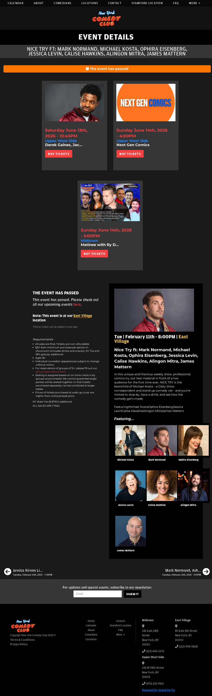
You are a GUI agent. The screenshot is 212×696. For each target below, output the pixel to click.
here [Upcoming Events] (77, 304)
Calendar (15, 3)
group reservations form (51, 371)
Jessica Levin (125, 505)
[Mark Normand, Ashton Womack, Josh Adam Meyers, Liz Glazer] (186, 572)
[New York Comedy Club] (106, 18)
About (39, 3)
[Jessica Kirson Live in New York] (28, 572)
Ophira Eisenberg (188, 459)
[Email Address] (97, 593)
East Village (82, 316)
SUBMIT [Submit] (132, 594)
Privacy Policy (19, 644)
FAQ (176, 3)
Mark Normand (156, 459)
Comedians (62, 3)
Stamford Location (147, 3)
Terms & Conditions (22, 640)
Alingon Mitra (188, 505)
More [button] (194, 3)
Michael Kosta (125, 459)
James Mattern (125, 550)
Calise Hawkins (157, 505)
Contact (114, 3)
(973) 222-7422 (155, 683)
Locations (89, 3)
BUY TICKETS (58, 154)
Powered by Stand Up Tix (158, 690)
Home (91, 621)
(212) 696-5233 (155, 651)
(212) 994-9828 (188, 646)
